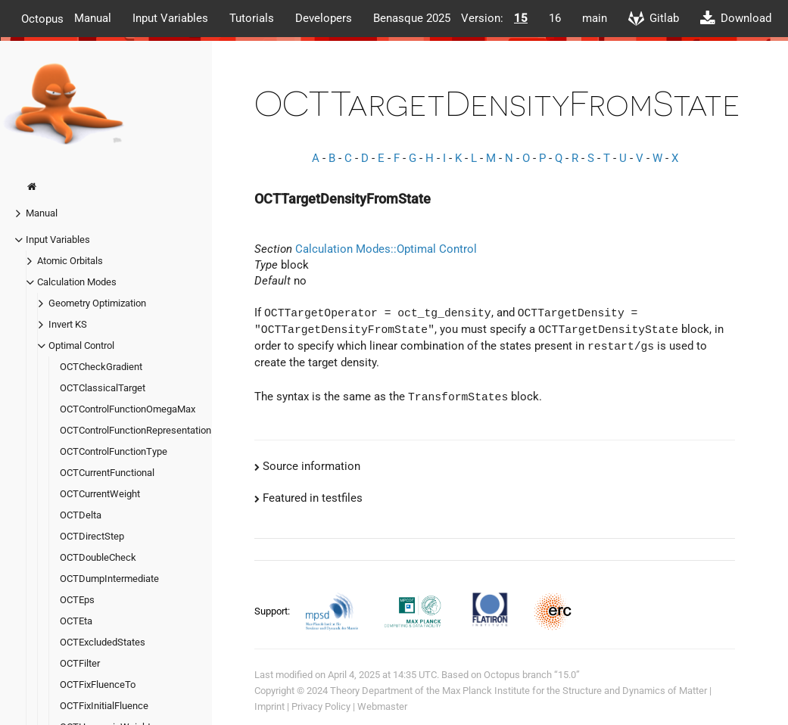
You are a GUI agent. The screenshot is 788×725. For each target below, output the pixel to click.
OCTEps (77, 599)
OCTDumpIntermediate (109, 578)
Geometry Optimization (97, 303)
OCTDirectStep (92, 536)
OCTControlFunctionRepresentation (135, 430)
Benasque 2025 (411, 18)
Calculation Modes (77, 282)
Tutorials (251, 18)
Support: (273, 610)
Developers (323, 18)
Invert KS (67, 324)
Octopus (42, 18)
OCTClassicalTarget (102, 388)
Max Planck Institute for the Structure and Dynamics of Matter (574, 690)
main (594, 18)
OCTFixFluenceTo (97, 684)
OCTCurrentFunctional (107, 472)
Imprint (269, 706)
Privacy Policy (320, 706)
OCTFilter (80, 663)
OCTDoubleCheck (98, 557)
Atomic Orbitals (70, 260)
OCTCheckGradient (101, 366)
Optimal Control (81, 345)
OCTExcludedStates (102, 642)
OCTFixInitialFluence (104, 705)
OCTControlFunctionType (113, 451)
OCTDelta (80, 515)
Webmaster (382, 706)
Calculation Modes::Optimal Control (386, 249)
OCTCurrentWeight (100, 493)
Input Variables (170, 18)
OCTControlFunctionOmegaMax (127, 409)
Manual (92, 18)
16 (555, 18)
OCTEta (76, 621)
